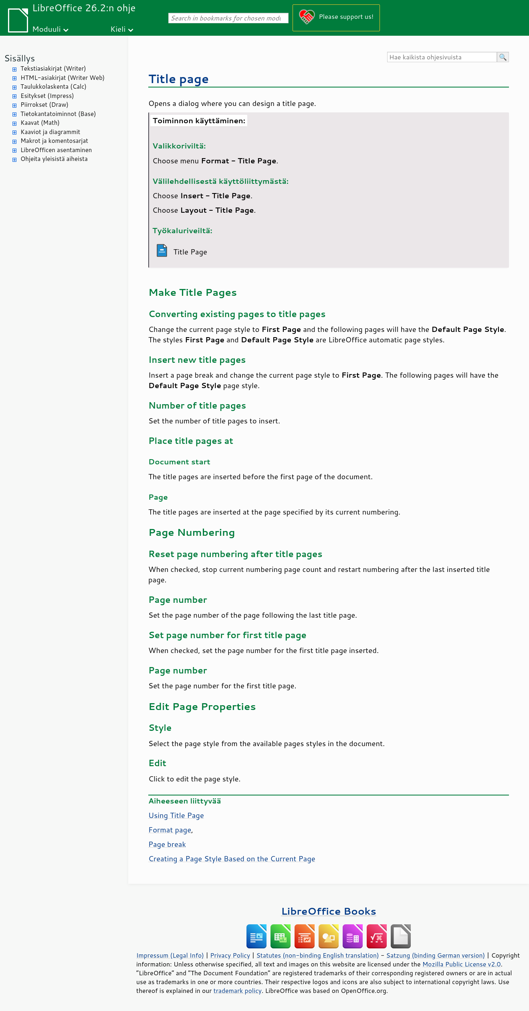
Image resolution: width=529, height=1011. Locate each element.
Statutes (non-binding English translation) (317, 955)
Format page (169, 829)
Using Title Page (176, 815)
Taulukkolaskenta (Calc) (53, 86)
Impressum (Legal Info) (170, 955)
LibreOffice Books (328, 911)
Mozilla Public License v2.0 (461, 964)
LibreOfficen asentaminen (56, 150)
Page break (167, 844)
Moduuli (46, 28)
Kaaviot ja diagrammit (50, 132)
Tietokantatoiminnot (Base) (58, 114)
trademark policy (238, 990)
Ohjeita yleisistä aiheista (54, 159)
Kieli (117, 28)
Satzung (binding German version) (435, 955)
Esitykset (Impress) (47, 96)
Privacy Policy (230, 955)
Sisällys (19, 58)
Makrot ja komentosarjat (54, 140)
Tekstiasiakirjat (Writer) (53, 68)
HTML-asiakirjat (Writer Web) (62, 77)
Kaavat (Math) (40, 122)
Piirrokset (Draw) (44, 104)
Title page (178, 78)
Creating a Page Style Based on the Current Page (231, 858)
